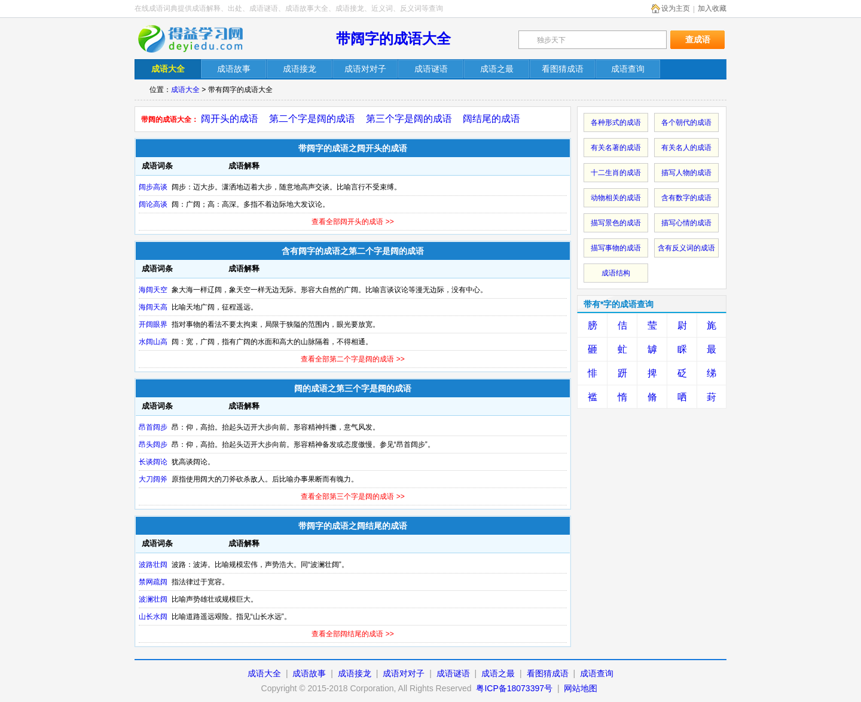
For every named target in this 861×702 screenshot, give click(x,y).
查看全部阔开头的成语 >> (352, 221)
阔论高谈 (153, 204)
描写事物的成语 (616, 248)
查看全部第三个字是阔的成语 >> (352, 496)
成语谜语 (453, 673)
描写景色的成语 (616, 223)
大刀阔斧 (153, 479)
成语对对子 (404, 673)
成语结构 (616, 273)
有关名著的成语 (616, 147)
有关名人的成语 (686, 147)
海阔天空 (153, 290)
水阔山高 (153, 342)
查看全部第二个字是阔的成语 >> (352, 359)
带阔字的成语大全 (393, 38)
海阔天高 (153, 307)
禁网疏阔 (153, 582)
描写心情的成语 (686, 223)
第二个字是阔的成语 (312, 119)
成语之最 (498, 673)
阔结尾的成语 (491, 119)
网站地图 (580, 688)
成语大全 (185, 89)
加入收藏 (712, 8)
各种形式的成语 (616, 122)
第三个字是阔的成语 (409, 119)
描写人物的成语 (686, 172)
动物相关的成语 (616, 198)
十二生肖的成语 (616, 172)
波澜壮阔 (153, 599)
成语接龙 (354, 673)
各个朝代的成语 (686, 122)
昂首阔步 (153, 427)
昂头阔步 (153, 444)
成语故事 (309, 673)
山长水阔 (153, 616)
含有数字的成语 (686, 198)
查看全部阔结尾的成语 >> (352, 634)
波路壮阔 (153, 564)
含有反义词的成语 (686, 248)
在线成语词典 (198, 38)
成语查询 (596, 673)
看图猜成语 (548, 673)
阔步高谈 (153, 187)
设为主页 (675, 8)
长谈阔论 (153, 462)
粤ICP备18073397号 (515, 688)
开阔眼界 (153, 324)
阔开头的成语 (229, 119)
